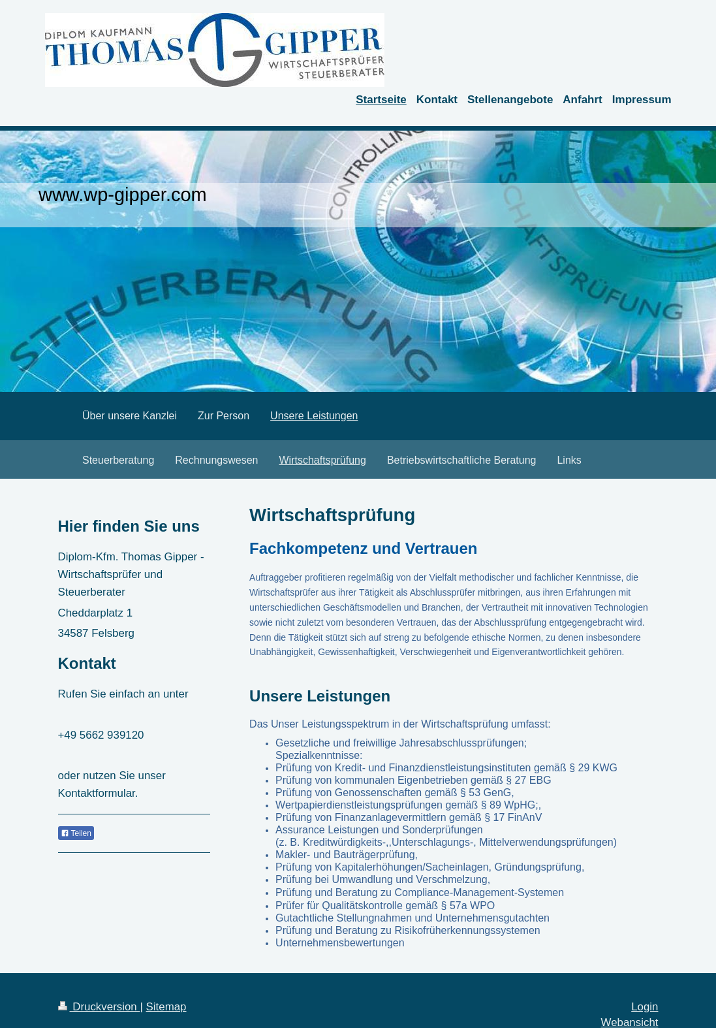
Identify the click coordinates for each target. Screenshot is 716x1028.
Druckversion (99, 1007)
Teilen (76, 833)
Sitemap (166, 1007)
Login (644, 1007)
